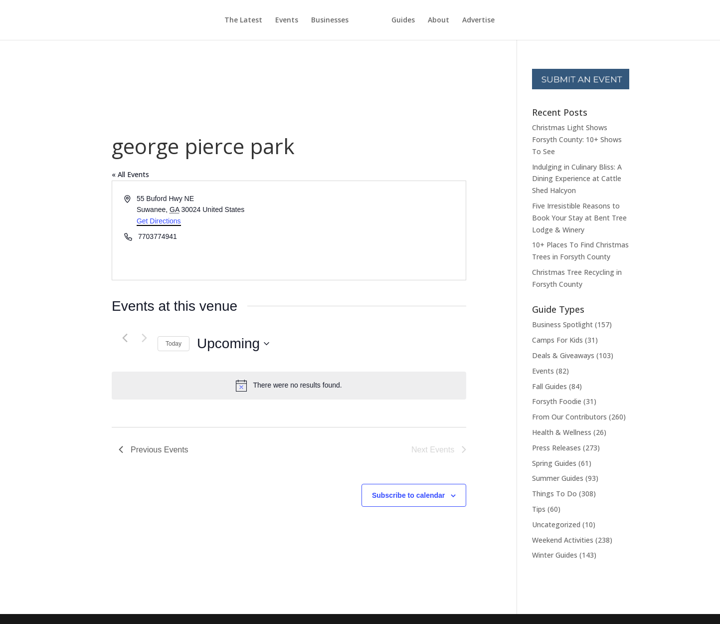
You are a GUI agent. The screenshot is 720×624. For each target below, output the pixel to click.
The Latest (225, 20)
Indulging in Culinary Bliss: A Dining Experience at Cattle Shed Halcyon (577, 179)
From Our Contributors (569, 416)
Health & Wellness (561, 432)
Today (173, 343)
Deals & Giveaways (563, 355)
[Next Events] (144, 338)
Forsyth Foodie (556, 401)
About (457, 20)
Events (268, 20)
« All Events (130, 174)
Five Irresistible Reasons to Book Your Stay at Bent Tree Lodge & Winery (579, 217)
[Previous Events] (125, 338)
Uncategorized (556, 524)
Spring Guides (554, 463)
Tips (538, 509)
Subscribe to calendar (408, 495)
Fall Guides (549, 386)
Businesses (311, 20)
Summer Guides (557, 478)
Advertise (497, 20)
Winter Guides (554, 555)
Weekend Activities (562, 540)
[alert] (289, 386)
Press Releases (556, 447)
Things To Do (554, 493)
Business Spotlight (562, 324)
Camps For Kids (557, 340)
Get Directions (159, 221)
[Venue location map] (377, 230)
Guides (421, 20)
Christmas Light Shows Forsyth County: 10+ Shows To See (577, 139)
